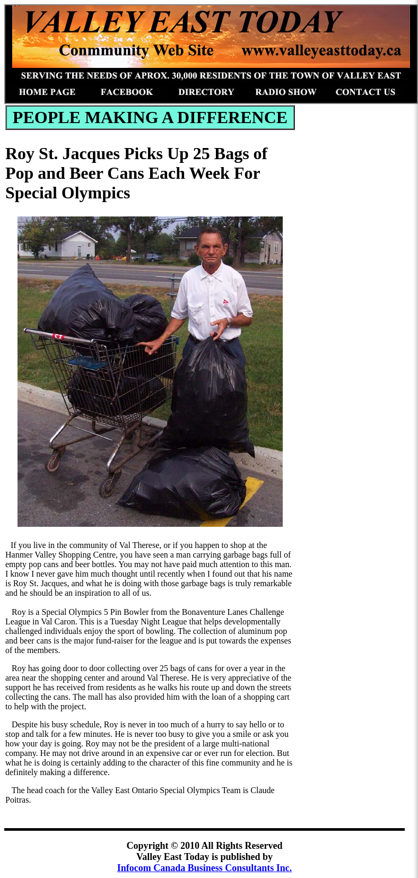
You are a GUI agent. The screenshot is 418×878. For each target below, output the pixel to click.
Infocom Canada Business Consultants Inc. (204, 868)
